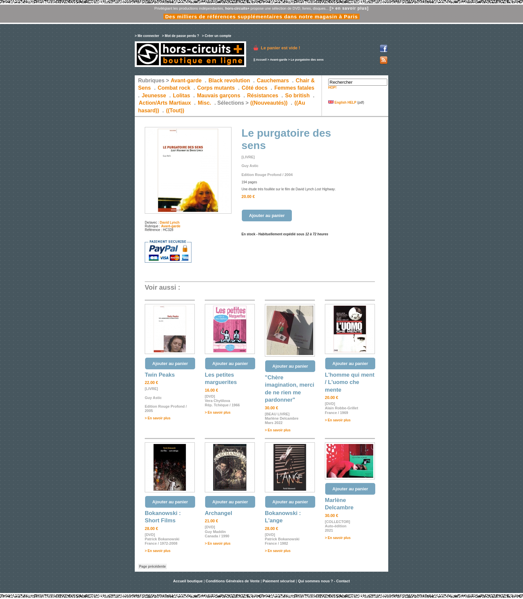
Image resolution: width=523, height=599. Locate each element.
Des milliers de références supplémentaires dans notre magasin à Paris (261, 16)
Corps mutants (216, 88)
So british (297, 95)
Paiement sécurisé (279, 581)
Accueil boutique (188, 581)
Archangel (218, 513)
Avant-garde (278, 59)
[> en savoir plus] (349, 8)
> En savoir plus (157, 418)
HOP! (332, 87)
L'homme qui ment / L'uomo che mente (350, 382)
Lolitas (181, 95)
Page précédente (152, 566)
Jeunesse (154, 95)
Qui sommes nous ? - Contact (324, 581)
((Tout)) (175, 110)
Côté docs (255, 88)
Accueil (261, 59)
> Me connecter (147, 36)
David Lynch (169, 222)
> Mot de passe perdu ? (180, 36)
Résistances (262, 95)
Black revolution (229, 80)
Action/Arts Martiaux (165, 103)
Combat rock (174, 88)
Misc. (204, 103)
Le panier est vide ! (280, 47)
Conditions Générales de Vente (233, 581)
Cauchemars (273, 80)
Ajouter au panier (267, 215)
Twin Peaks (160, 375)
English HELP (342, 102)
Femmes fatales (294, 88)
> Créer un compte (216, 36)
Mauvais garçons (218, 95)
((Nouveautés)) (269, 103)
